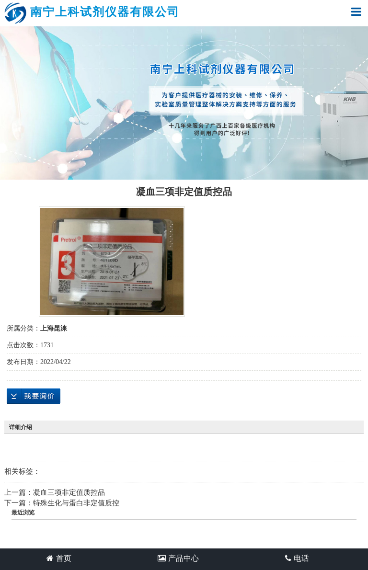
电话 (297, 558)
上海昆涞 (53, 328)
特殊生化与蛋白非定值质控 (76, 503)
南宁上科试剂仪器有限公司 (92, 13)
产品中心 (178, 558)
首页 (58, 558)
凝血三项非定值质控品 (69, 492)
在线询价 (33, 396)
